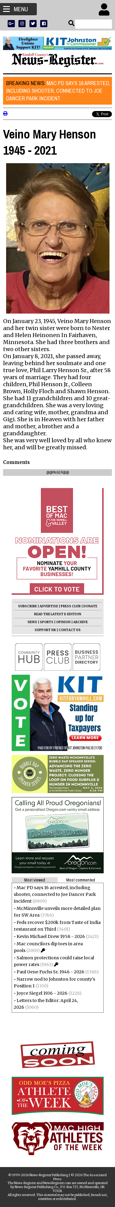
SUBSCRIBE (27, 606)
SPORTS (46, 622)
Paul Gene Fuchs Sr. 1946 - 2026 (50, 972)
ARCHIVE (80, 622)
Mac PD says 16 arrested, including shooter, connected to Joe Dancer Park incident (58, 90)
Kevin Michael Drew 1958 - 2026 (51, 936)
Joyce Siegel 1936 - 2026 (42, 993)
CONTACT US (70, 630)
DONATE (90, 606)
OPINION (63, 622)
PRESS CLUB (71, 606)
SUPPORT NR (45, 630)
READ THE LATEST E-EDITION (57, 614)
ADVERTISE (49, 606)
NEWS (32, 622)
